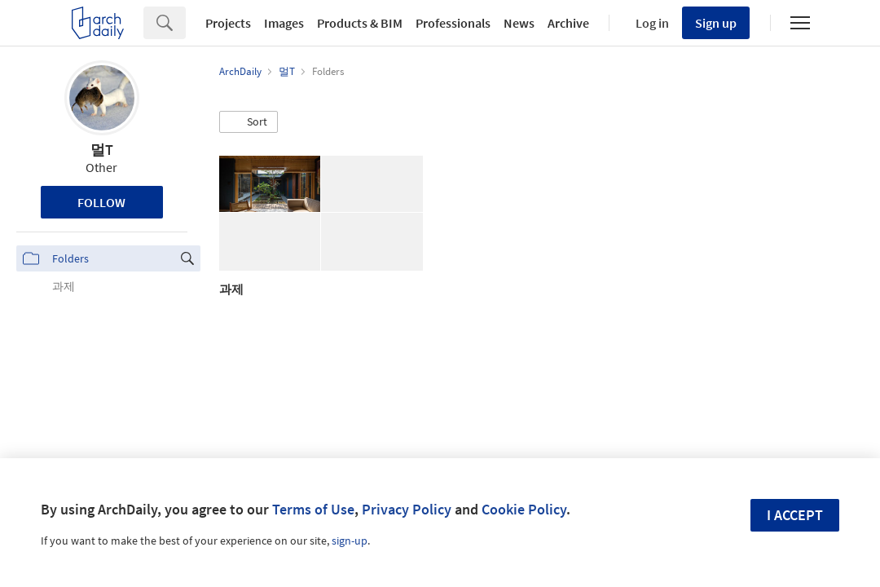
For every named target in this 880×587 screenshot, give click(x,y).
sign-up (349, 540)
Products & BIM (360, 22)
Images (284, 22)
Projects (228, 22)
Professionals (453, 22)
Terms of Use (313, 509)
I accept (795, 514)
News (519, 22)
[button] (248, 122)
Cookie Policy (524, 509)
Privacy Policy (406, 509)
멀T (101, 149)
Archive (568, 22)
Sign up (716, 23)
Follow (101, 202)
